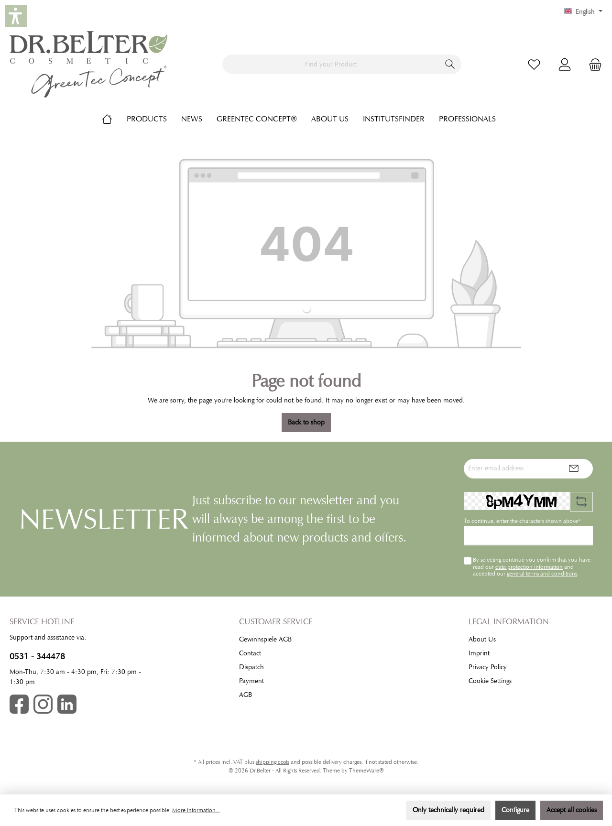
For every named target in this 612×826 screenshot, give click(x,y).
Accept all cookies (571, 810)
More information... (196, 810)
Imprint (479, 653)
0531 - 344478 (37, 656)
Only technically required (448, 810)
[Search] (450, 64)
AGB (245, 695)
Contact (250, 653)
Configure (515, 810)
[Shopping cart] (592, 64)
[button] (16, 16)
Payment (251, 681)
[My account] (565, 64)
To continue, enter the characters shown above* (522, 521)
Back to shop (306, 422)
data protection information (529, 567)
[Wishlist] (534, 64)
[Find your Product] (330, 64)
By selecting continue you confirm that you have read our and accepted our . (531, 566)
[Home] (114, 119)
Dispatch (251, 667)
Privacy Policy (488, 667)
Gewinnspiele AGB (265, 639)
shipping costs (272, 762)
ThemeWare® (366, 770)
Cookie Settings (490, 681)
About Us (482, 639)
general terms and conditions (542, 573)
